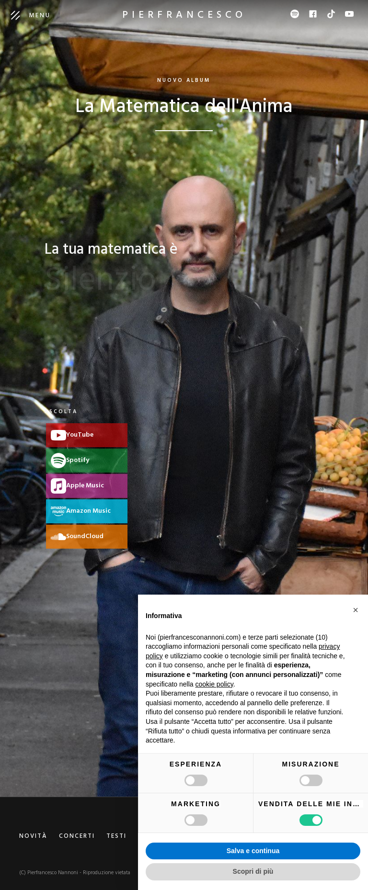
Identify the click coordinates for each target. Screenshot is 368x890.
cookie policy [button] (214, 684)
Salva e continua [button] (253, 851)
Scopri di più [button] (253, 871)
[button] (355, 610)
